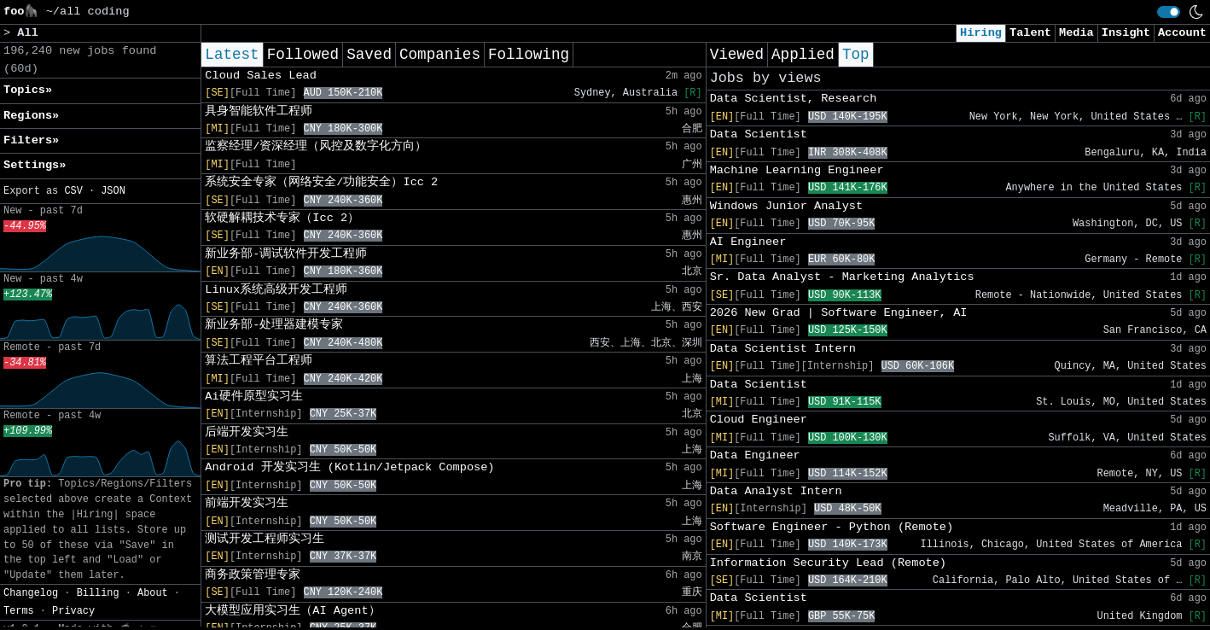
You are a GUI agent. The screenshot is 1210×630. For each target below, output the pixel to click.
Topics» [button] (27, 90)
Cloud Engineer (758, 419)
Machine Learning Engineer (797, 170)
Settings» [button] (34, 165)
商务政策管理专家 (252, 575)
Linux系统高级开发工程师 (276, 289)
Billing (98, 593)
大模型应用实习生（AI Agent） (292, 610)
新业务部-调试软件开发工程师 (286, 254)
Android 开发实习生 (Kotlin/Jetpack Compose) (349, 467)
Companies (439, 54)
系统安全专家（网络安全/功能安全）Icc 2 (321, 182)
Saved (369, 54)
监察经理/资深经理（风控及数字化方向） (316, 146)
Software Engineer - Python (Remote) (832, 527)
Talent (1030, 32)
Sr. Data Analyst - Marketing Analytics (842, 277)
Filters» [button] (31, 140)
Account (1182, 32)
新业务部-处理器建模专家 (274, 324)
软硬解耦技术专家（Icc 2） (282, 218)
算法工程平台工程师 (258, 360)
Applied (803, 54)
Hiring (981, 32)
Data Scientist (758, 134)
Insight (1126, 32)
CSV (73, 191)
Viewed (737, 54)
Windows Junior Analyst (786, 206)
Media (1076, 32)
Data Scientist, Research (793, 98)
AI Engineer (748, 242)
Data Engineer (755, 455)
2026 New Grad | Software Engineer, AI (839, 312)
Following (528, 54)
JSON (113, 191)
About (152, 593)
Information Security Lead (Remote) (828, 563)
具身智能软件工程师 (258, 111)
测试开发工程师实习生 (264, 539)
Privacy (73, 611)
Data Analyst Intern (776, 491)
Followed (303, 54)
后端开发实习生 (246, 432)
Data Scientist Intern (783, 348)
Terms (18, 611)
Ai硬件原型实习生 (253, 396)
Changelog (30, 593)
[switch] (1168, 12)
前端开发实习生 (246, 503)
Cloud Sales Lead (261, 75)
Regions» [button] (31, 115)
